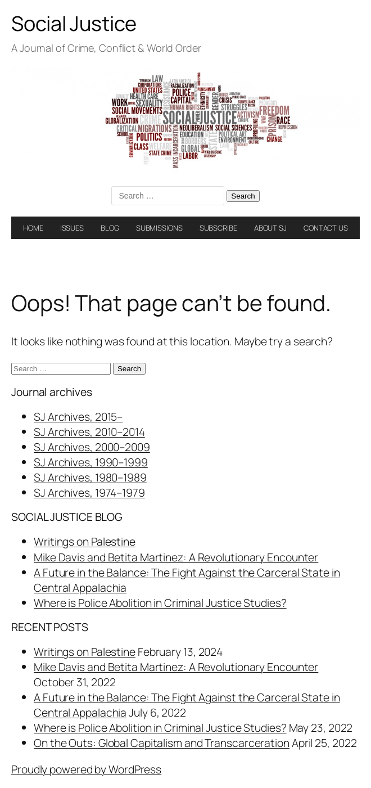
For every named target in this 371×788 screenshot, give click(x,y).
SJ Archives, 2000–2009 (92, 446)
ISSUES (72, 228)
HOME (33, 228)
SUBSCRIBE (218, 228)
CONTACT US (326, 228)
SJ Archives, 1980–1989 (90, 477)
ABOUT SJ (270, 228)
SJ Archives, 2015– (78, 416)
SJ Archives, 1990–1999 (91, 462)
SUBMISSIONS (159, 228)
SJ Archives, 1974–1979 (89, 492)
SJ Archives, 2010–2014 (89, 431)
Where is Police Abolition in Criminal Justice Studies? (160, 602)
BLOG (110, 228)
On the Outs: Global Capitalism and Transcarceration (161, 742)
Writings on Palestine (84, 541)
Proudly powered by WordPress (86, 769)
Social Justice (74, 23)
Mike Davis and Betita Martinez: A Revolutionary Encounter (176, 557)
